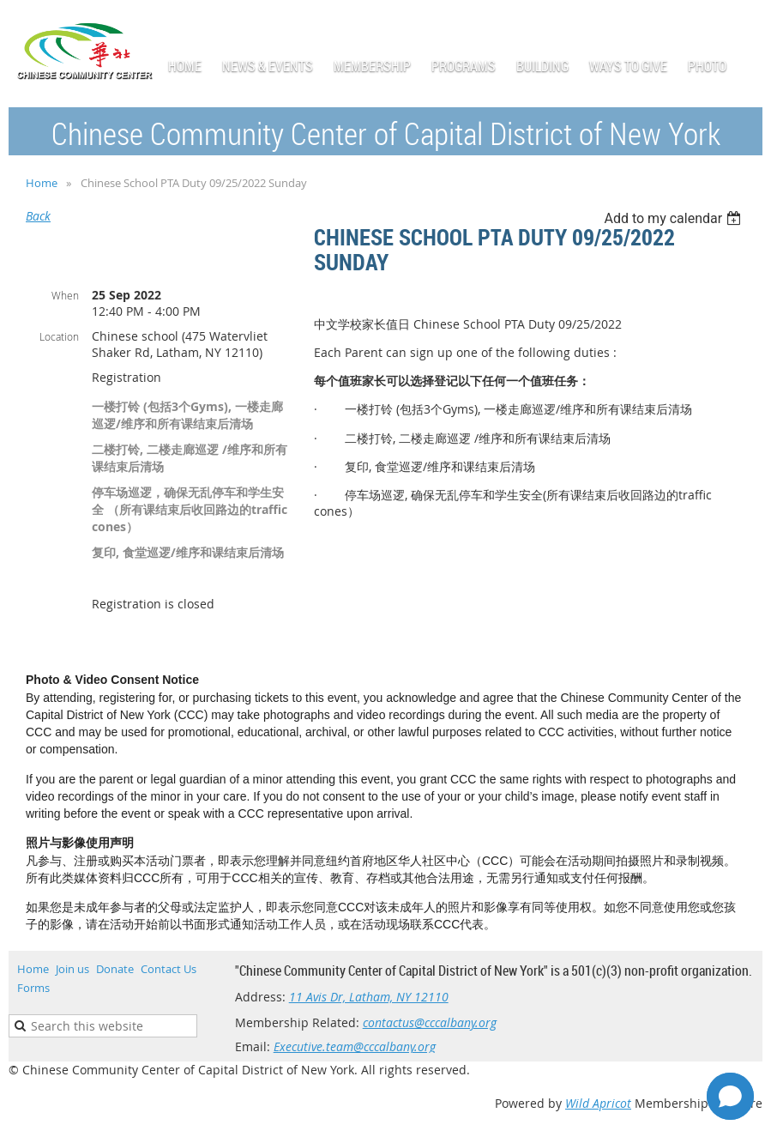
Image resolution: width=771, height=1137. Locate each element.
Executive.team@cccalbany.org (355, 1046)
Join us (72, 969)
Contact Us (168, 969)
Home (41, 183)
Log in (745, 25)
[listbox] (674, 218)
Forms (33, 987)
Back (38, 216)
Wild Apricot (598, 1103)
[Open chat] (730, 1096)
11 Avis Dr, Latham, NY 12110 (369, 997)
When (65, 295)
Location (59, 336)
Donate (115, 969)
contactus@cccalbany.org (430, 1022)
